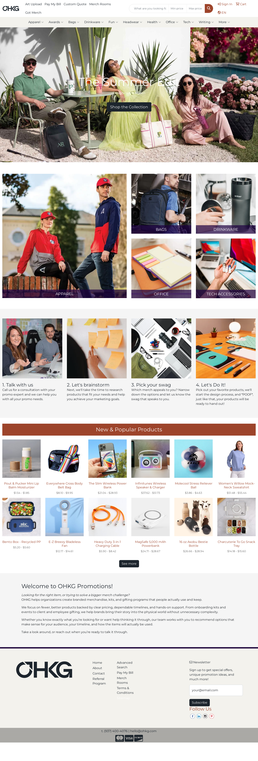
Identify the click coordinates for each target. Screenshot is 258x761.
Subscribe (199, 702)
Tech (188, 22)
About (97, 668)
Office (172, 22)
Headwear (132, 22)
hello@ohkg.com (143, 731)
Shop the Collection (129, 107)
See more (129, 563)
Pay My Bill (53, 4)
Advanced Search (124, 665)
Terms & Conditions (125, 690)
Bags (73, 22)
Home (97, 662)
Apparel (36, 22)
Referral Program (99, 681)
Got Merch (33, 12)
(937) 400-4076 (116, 731)
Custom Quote (75, 4)
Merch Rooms (100, 4)
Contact (99, 673)
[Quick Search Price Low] (178, 8)
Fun (113, 22)
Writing (206, 22)
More (224, 22)
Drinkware (94, 22)
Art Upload (33, 4)
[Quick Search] (149, 8)
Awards (56, 22)
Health (154, 22)
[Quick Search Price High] (196, 8)
